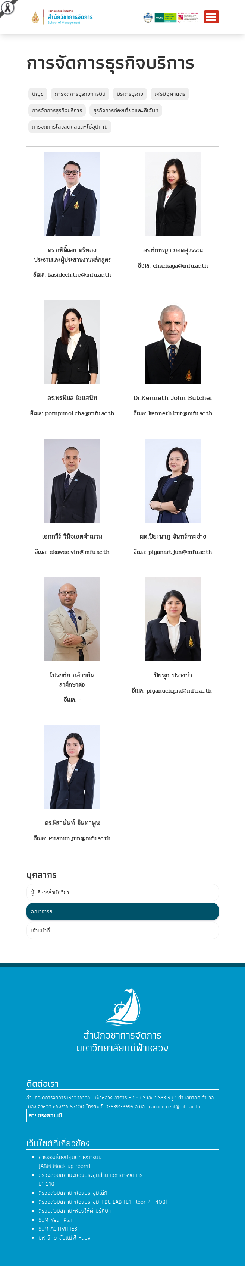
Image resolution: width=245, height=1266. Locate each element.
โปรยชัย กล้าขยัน (72, 675)
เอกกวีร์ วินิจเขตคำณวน (72, 536)
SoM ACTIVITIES (57, 1228)
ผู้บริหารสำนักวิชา (50, 892)
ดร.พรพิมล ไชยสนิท (72, 398)
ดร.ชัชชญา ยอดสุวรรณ (173, 250)
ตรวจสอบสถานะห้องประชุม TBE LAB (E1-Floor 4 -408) (102, 1201)
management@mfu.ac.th (173, 1107)
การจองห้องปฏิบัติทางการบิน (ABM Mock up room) (70, 1162)
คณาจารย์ (42, 911)
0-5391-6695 (119, 1107)
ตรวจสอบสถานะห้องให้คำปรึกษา (74, 1210)
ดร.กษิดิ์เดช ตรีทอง (72, 250)
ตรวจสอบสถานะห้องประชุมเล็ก (72, 1192)
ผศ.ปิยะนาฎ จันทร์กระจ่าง (173, 536)
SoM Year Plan (55, 1219)
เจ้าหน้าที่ (40, 930)
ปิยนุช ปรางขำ (173, 675)
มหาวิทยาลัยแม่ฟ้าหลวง (64, 1237)
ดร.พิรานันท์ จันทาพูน (72, 823)
